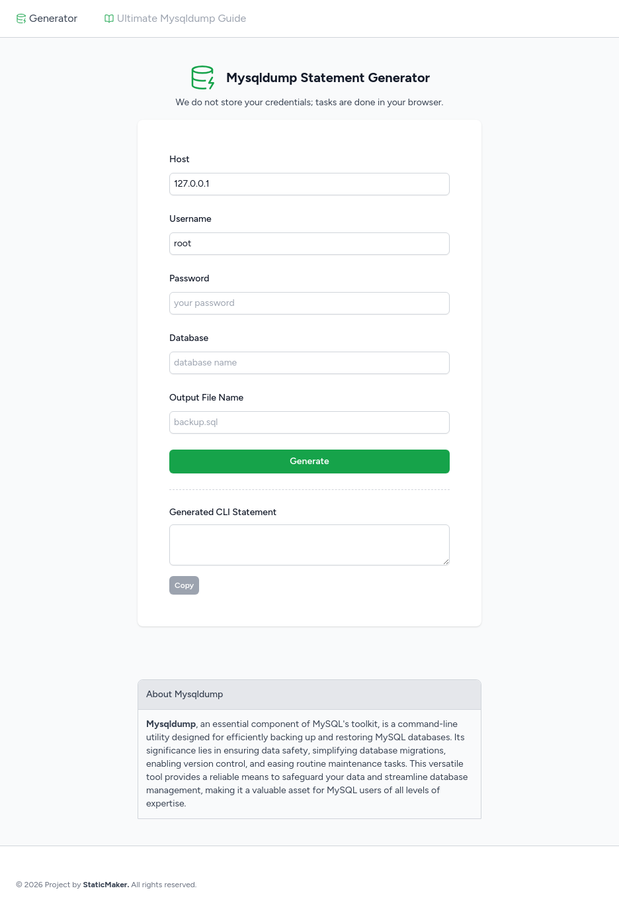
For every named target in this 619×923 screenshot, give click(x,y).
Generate (309, 461)
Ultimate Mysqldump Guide (175, 18)
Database (188, 338)
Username (190, 218)
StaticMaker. (106, 884)
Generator (46, 18)
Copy (184, 585)
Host (179, 159)
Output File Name (206, 397)
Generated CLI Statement (222, 512)
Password (189, 278)
